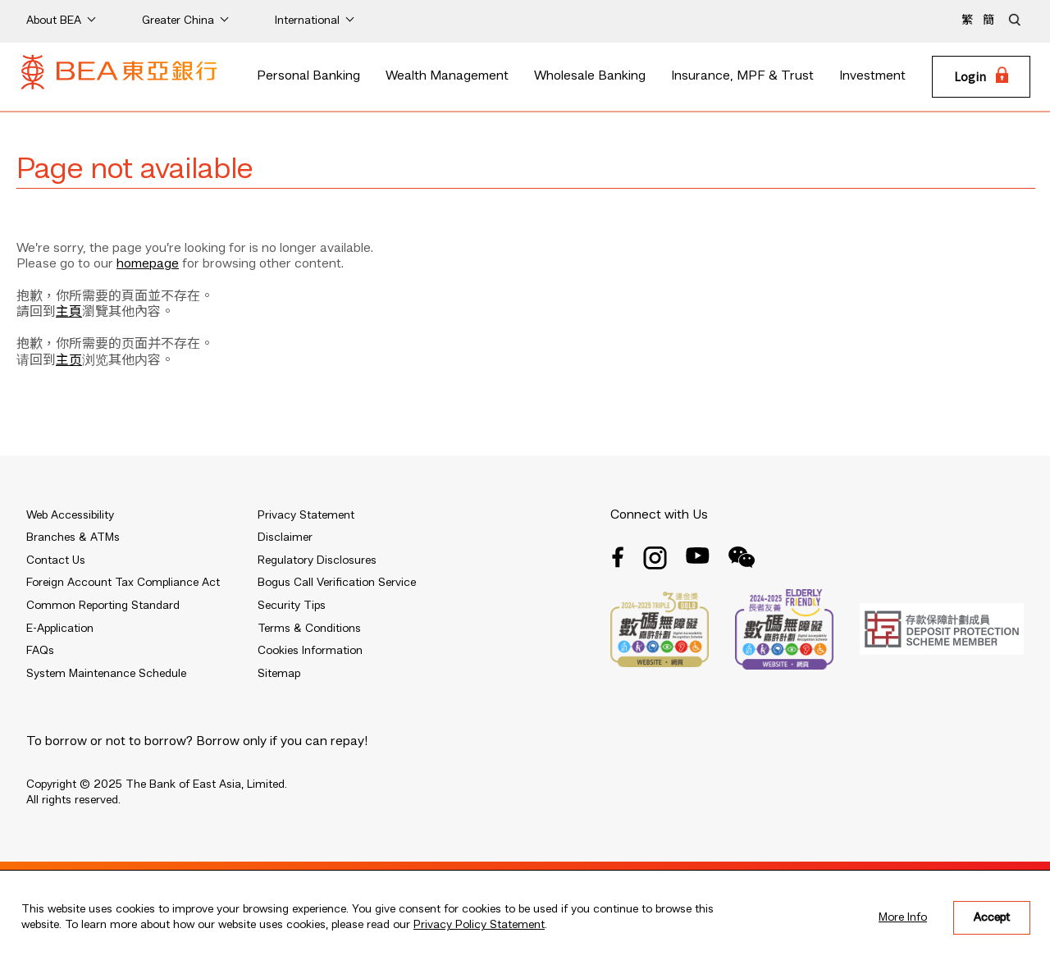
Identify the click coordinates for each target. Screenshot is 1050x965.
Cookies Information (310, 650)
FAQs (40, 650)
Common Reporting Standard (103, 605)
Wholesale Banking (590, 76)
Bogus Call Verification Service (337, 582)
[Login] (981, 77)
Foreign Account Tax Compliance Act (123, 582)
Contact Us (55, 560)
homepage (147, 264)
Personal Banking (308, 76)
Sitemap (279, 673)
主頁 (69, 312)
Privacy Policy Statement (479, 925)
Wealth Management (447, 76)
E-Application (60, 628)
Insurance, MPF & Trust (742, 76)
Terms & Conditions (309, 628)
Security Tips (292, 605)
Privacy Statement (306, 515)
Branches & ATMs (73, 537)
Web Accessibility (70, 515)
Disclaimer (285, 537)
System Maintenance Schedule (106, 673)
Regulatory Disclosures (317, 560)
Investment (872, 76)
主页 (69, 361)
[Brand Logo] (119, 77)
